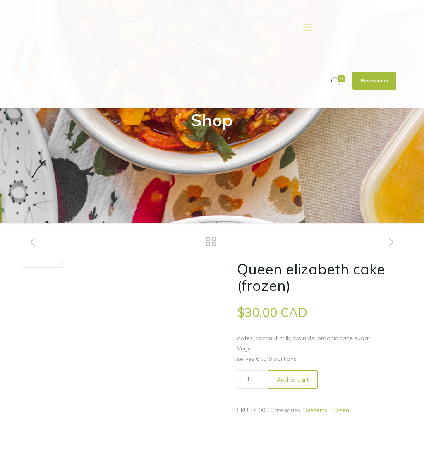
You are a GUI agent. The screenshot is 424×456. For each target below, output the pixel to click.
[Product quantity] (251, 379)
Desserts (315, 410)
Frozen (339, 410)
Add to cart (293, 379)
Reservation (374, 81)
